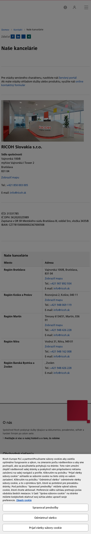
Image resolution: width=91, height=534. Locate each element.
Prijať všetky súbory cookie (45, 527)
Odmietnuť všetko (45, 517)
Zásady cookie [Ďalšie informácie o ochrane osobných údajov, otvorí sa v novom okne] (24, 500)
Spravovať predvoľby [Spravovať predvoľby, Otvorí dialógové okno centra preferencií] (45, 507)
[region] (45, 494)
